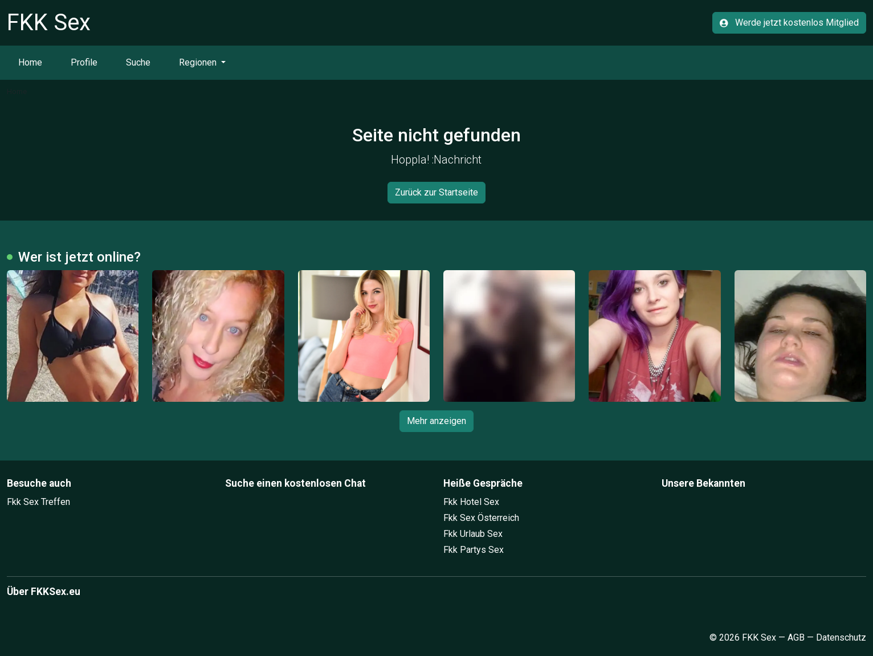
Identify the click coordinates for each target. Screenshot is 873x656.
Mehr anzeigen (436, 420)
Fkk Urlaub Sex (473, 533)
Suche (138, 62)
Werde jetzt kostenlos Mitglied (789, 22)
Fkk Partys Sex (473, 549)
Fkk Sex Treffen (38, 501)
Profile (84, 62)
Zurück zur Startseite (436, 192)
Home (30, 62)
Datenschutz (841, 637)
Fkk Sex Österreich (481, 517)
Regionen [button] (199, 62)
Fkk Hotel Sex (471, 501)
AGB (796, 637)
